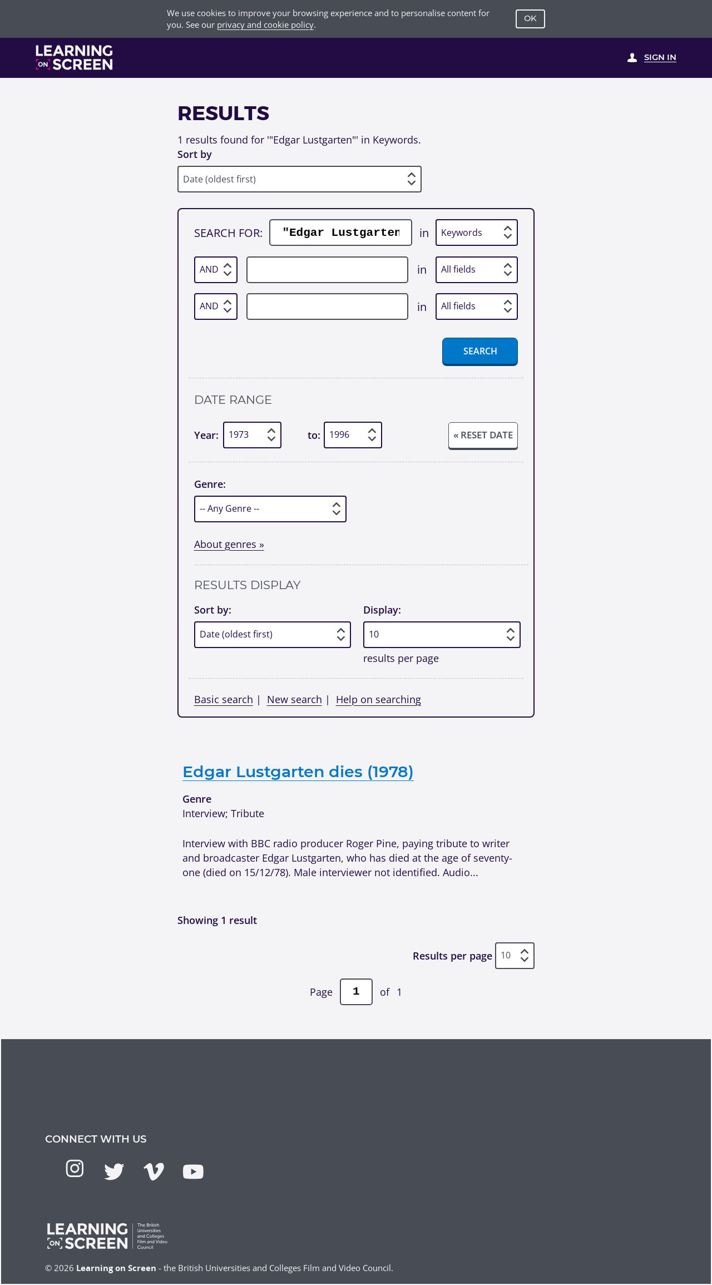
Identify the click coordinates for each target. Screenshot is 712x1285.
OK (530, 18)
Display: (382, 609)
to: (314, 435)
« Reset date (483, 434)
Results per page (452, 955)
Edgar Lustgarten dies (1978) (298, 771)
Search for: (228, 232)
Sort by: (212, 609)
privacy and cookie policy (265, 24)
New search (294, 699)
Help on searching (378, 699)
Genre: (210, 484)
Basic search (223, 699)
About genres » (229, 544)
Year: (206, 435)
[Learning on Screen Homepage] (74, 58)
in (424, 232)
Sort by (194, 154)
